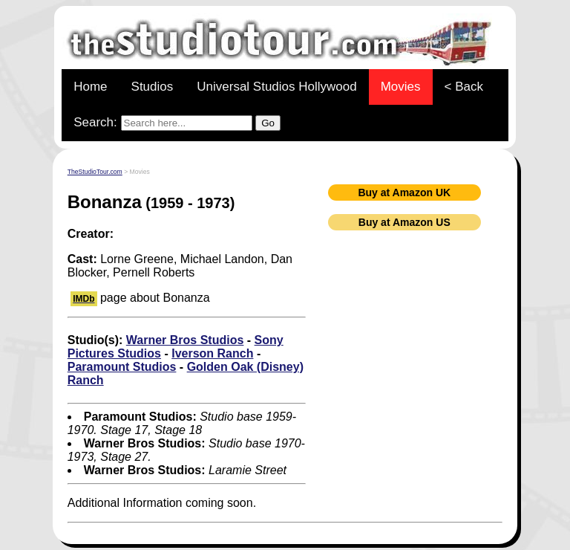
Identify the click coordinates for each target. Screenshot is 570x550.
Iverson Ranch (212, 353)
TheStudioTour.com (95, 171)
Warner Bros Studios (185, 340)
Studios (152, 87)
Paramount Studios (122, 366)
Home (90, 87)
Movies (401, 87)
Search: (177, 123)
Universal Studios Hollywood (276, 87)
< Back (464, 87)
